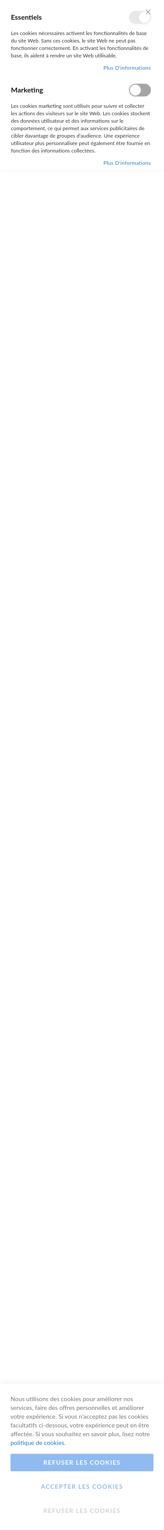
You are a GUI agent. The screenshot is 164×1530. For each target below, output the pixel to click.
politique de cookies (37, 1442)
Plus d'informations (127, 67)
